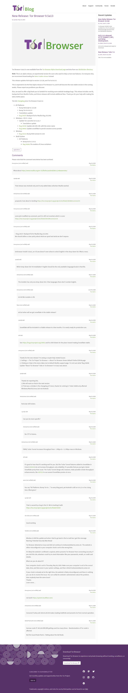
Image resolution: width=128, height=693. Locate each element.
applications (17, 149)
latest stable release (41, 76)
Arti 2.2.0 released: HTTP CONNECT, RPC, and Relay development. (106, 38)
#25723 (40, 472)
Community (98, 6)
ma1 (101, 23)
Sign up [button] (32, 680)
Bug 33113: (22, 134)
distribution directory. (85, 69)
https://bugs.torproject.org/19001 (34, 343)
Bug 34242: (26, 144)
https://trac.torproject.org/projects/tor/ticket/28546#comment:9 (58, 201)
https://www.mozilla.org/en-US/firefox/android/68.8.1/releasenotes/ (44, 171)
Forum (106, 6)
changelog (21, 101)
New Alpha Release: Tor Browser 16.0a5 (107, 20)
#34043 (32, 467)
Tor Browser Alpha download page (54, 69)
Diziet (101, 43)
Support (90, 6)
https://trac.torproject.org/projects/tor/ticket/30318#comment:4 (36, 219)
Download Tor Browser (71, 663)
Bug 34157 (22, 116)
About (84, 6)
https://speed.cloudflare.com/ (43, 598)
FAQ (86, 689)
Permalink (93, 165)
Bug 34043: (22, 129)
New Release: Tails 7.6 (106, 52)
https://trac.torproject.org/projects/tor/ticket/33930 (43, 508)
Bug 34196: (22, 126)
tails (101, 54)
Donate (113, 6)
